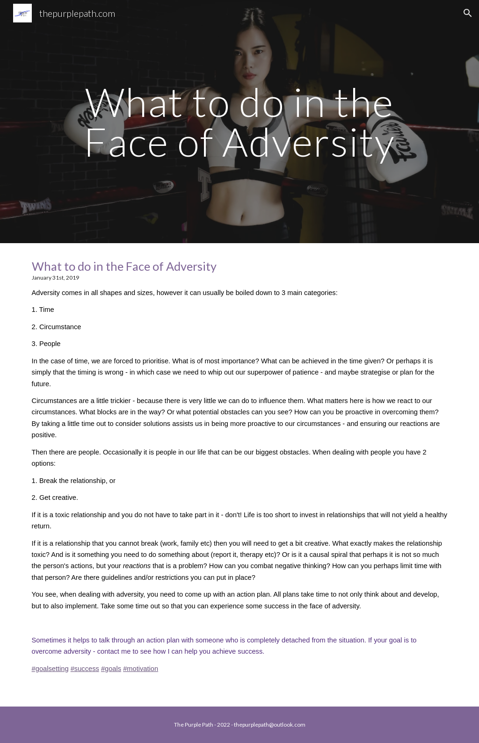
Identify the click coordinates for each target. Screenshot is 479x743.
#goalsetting (50, 668)
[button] (468, 13)
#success (85, 668)
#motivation (140, 668)
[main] (239, 122)
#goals (111, 668)
